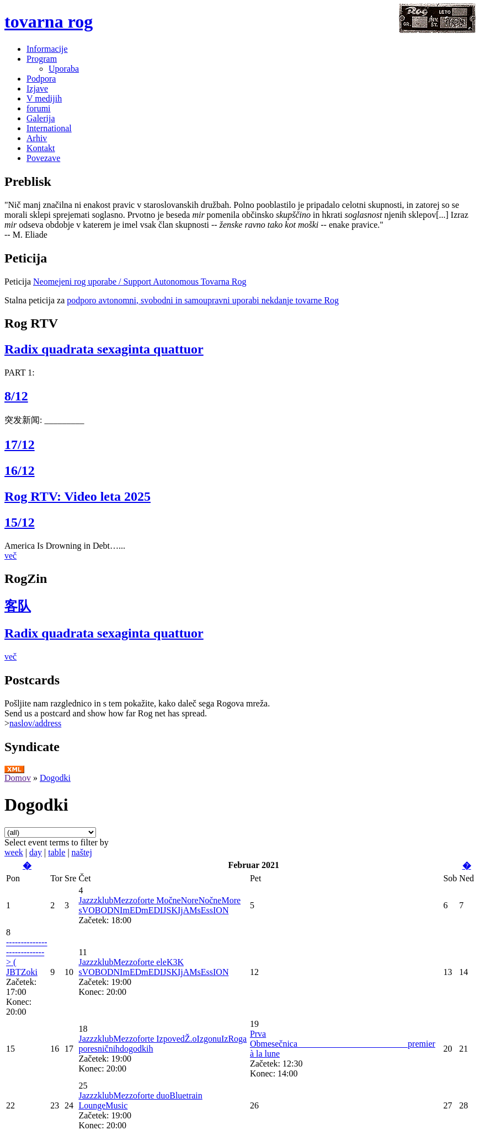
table (56, 852)
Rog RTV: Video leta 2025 (77, 496)
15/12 (19, 522)
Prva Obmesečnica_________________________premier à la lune (342, 1043)
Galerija (40, 118)
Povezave (43, 158)
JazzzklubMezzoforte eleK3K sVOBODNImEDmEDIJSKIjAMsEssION (153, 967)
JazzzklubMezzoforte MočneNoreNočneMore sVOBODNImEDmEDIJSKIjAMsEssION (159, 905)
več (10, 555)
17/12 (19, 444)
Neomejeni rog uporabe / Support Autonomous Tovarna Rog (140, 281)
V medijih (44, 98)
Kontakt (40, 148)
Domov (17, 778)
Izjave (37, 88)
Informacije (47, 48)
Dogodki (55, 778)
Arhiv (36, 138)
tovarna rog (48, 21)
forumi (38, 108)
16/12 (19, 470)
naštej (82, 852)
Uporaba (64, 68)
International (49, 128)
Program (41, 58)
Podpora (41, 78)
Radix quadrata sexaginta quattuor (104, 349)
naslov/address (35, 723)
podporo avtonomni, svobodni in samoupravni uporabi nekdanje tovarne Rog (203, 300)
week (13, 852)
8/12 (16, 396)
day (35, 852)
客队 (17, 606)
